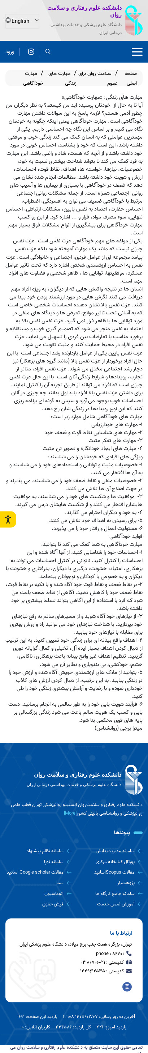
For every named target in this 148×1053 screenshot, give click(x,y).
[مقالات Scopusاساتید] (110, 872)
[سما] (38, 882)
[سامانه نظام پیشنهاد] (38, 851)
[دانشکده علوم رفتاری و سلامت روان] (31, 51)
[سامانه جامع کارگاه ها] (110, 893)
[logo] (74, 780)
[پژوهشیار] (110, 882)
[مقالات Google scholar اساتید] (38, 872)
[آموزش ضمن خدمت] (110, 904)
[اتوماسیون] (38, 893)
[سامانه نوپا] (38, 861)
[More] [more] (70, 813)
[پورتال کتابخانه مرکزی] (110, 861)
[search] (48, 51)
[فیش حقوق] (38, 904)
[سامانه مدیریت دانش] (110, 851)
